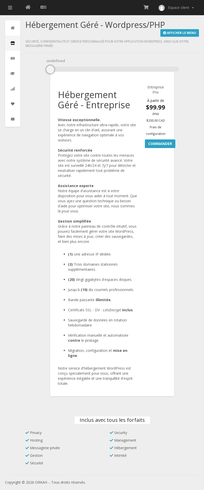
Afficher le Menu (179, 33)
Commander (160, 143)
